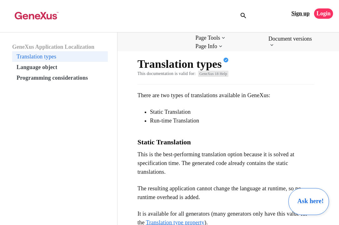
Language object (37, 67)
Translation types (36, 56)
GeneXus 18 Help (213, 74)
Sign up (300, 13)
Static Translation (164, 142)
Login (324, 13)
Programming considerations (52, 78)
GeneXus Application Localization (53, 47)
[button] (211, 38)
